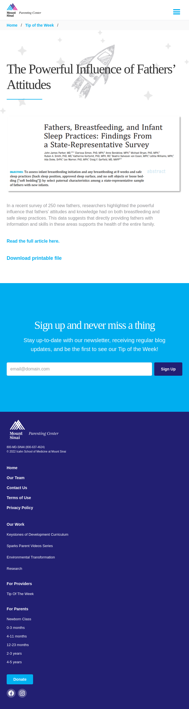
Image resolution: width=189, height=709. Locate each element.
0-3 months (16, 628)
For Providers (19, 583)
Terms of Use (19, 497)
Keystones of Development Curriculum (37, 534)
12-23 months (18, 645)
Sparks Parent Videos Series (30, 546)
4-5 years (14, 662)
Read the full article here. (33, 241)
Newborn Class (19, 619)
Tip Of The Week (20, 594)
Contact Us (17, 488)
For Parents (17, 609)
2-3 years (14, 653)
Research (14, 568)
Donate (19, 679)
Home (12, 25)
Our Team (15, 478)
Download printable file (34, 258)
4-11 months (17, 636)
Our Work (15, 524)
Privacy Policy (20, 507)
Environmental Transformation (31, 557)
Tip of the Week (39, 25)
